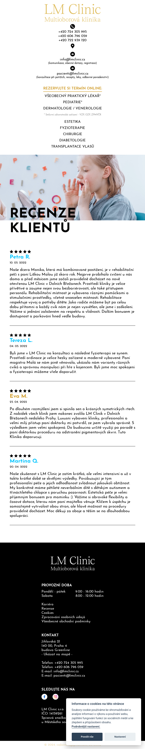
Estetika (72, 122)
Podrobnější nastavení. (86, 726)
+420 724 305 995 (72, 32)
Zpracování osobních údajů (63, 617)
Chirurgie (72, 134)
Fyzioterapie (72, 128)
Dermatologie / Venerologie (72, 108)
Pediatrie (72, 102)
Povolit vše (87, 736)
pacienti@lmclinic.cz (72, 74)
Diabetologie (72, 140)
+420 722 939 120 (72, 40)
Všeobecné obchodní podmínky (66, 621)
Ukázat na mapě (57, 654)
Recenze (47, 609)
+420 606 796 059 (72, 36)
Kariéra (47, 604)
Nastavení (120, 736)
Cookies (47, 613)
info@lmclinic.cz (72, 59)
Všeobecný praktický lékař (72, 96)
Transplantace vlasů (72, 147)
